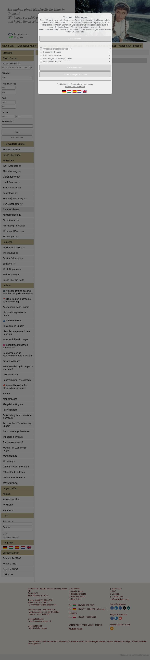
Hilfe (82, 32)
